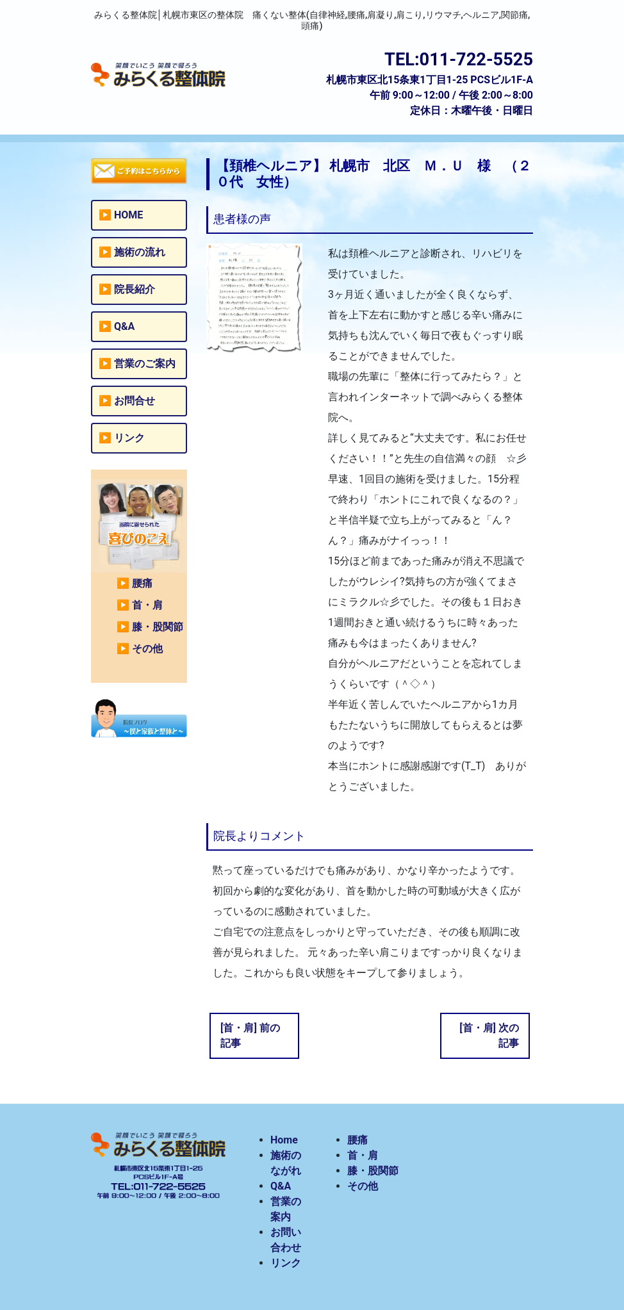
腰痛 (142, 583)
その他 (147, 649)
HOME (128, 215)
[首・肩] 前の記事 (250, 1035)
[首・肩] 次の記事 (489, 1035)
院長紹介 (134, 289)
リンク (129, 438)
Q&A (124, 326)
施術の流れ (139, 252)
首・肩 (147, 605)
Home (284, 1140)
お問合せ (134, 401)
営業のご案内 (145, 363)
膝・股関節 (157, 627)
